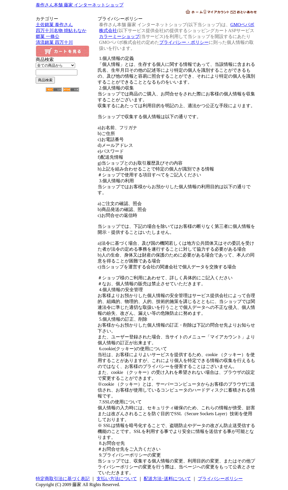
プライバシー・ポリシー (184, 42)
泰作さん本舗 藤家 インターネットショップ (79, 5)
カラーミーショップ (119, 36)
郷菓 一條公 (47, 36)
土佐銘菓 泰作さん (54, 24)
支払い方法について (116, 478)
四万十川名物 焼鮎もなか (61, 30)
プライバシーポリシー (220, 478)
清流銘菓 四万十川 (54, 42)
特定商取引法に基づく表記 (63, 478)
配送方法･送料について (167, 478)
